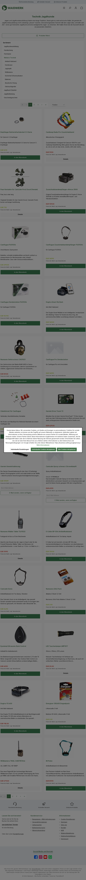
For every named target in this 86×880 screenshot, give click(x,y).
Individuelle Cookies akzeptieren (43, 449)
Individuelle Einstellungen (20, 449)
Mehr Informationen (43, 445)
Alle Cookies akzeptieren (66, 449)
